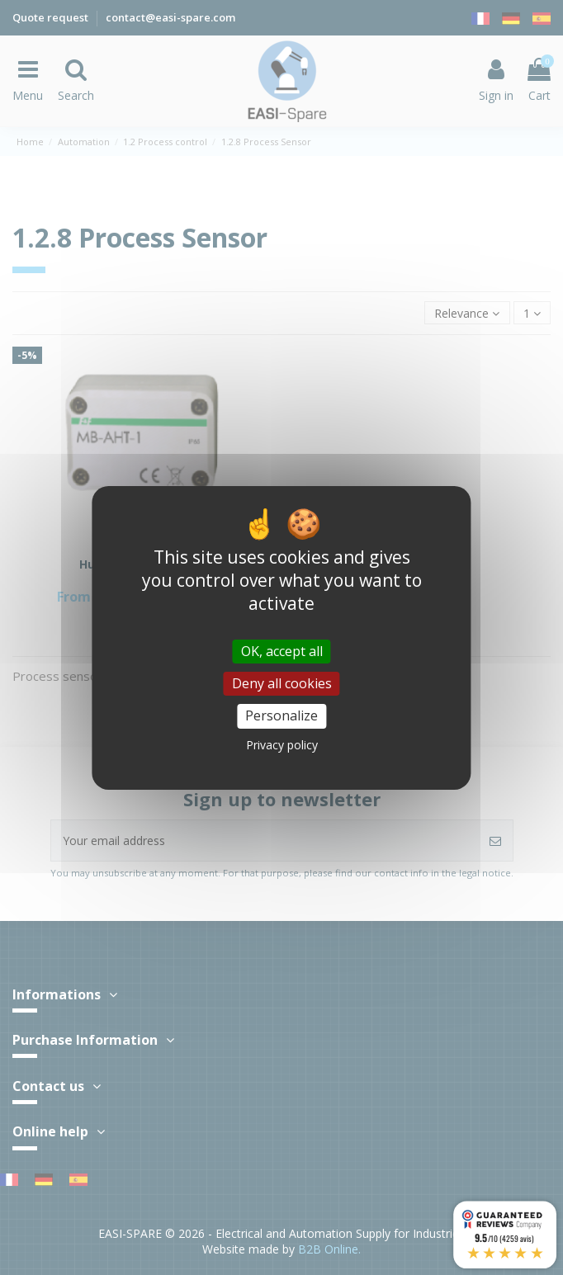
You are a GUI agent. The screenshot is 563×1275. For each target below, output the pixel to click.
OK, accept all (282, 651)
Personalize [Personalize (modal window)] (281, 715)
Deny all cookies (282, 683)
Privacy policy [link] (282, 745)
